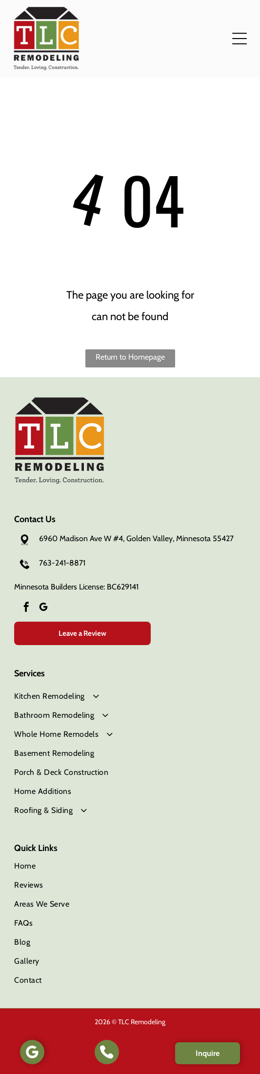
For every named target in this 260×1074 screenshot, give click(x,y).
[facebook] (26, 608)
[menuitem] (129, 696)
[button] (239, 38)
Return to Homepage (130, 357)
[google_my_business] (43, 608)
